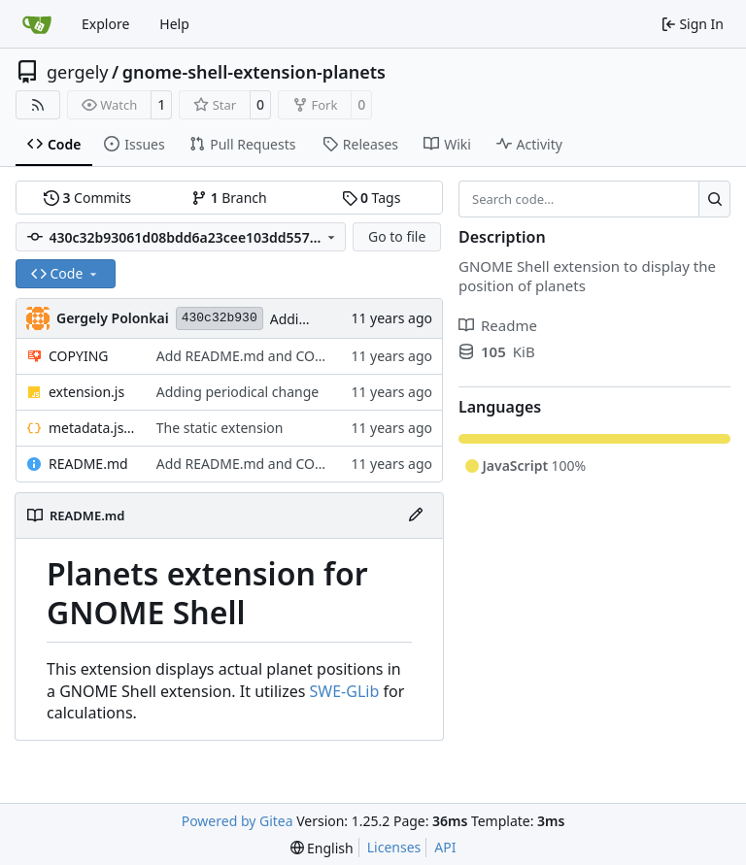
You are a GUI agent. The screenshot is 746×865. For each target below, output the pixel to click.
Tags (371, 197)
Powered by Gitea (237, 821)
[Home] (37, 24)
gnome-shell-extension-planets (254, 72)
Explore (105, 24)
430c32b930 (219, 318)
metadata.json (93, 427)
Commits (87, 197)
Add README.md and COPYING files (271, 356)
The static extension (220, 427)
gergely (78, 72)
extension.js (86, 392)
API (445, 847)
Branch (229, 197)
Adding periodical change (237, 392)
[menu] (322, 848)
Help (174, 24)
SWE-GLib (345, 691)
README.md (88, 463)
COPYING (78, 356)
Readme (497, 325)
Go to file (396, 236)
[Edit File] (415, 515)
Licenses (394, 847)
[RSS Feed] (38, 104)
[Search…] (714, 199)
